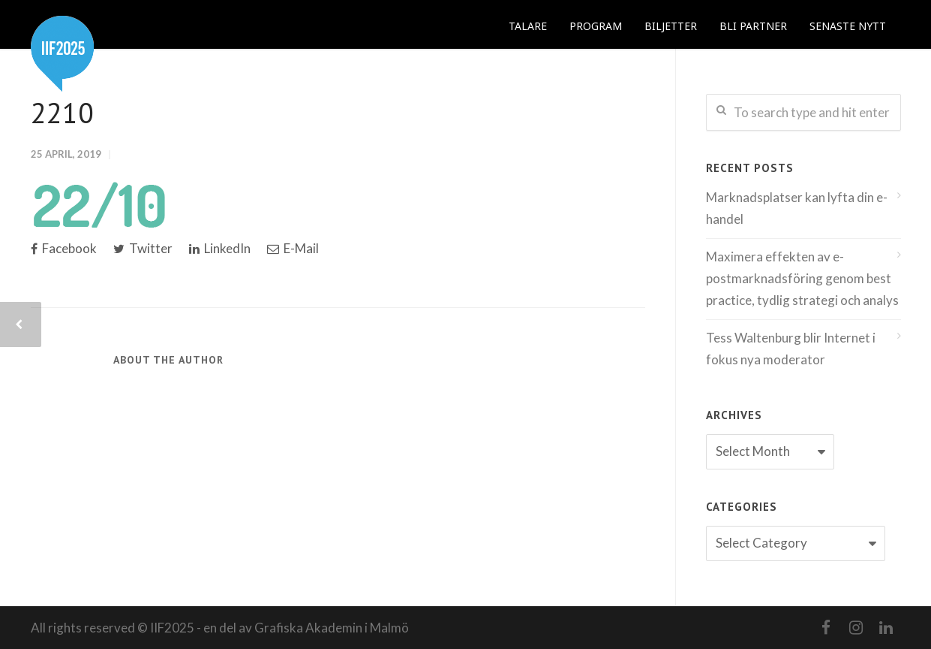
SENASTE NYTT (847, 26)
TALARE (528, 26)
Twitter (143, 248)
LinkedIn (220, 248)
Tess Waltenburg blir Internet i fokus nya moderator (790, 348)
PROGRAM (595, 26)
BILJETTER (670, 26)
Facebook (64, 248)
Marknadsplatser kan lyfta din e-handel (796, 208)
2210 (62, 112)
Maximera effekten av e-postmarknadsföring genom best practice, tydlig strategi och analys (802, 278)
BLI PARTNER (753, 26)
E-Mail (293, 248)
